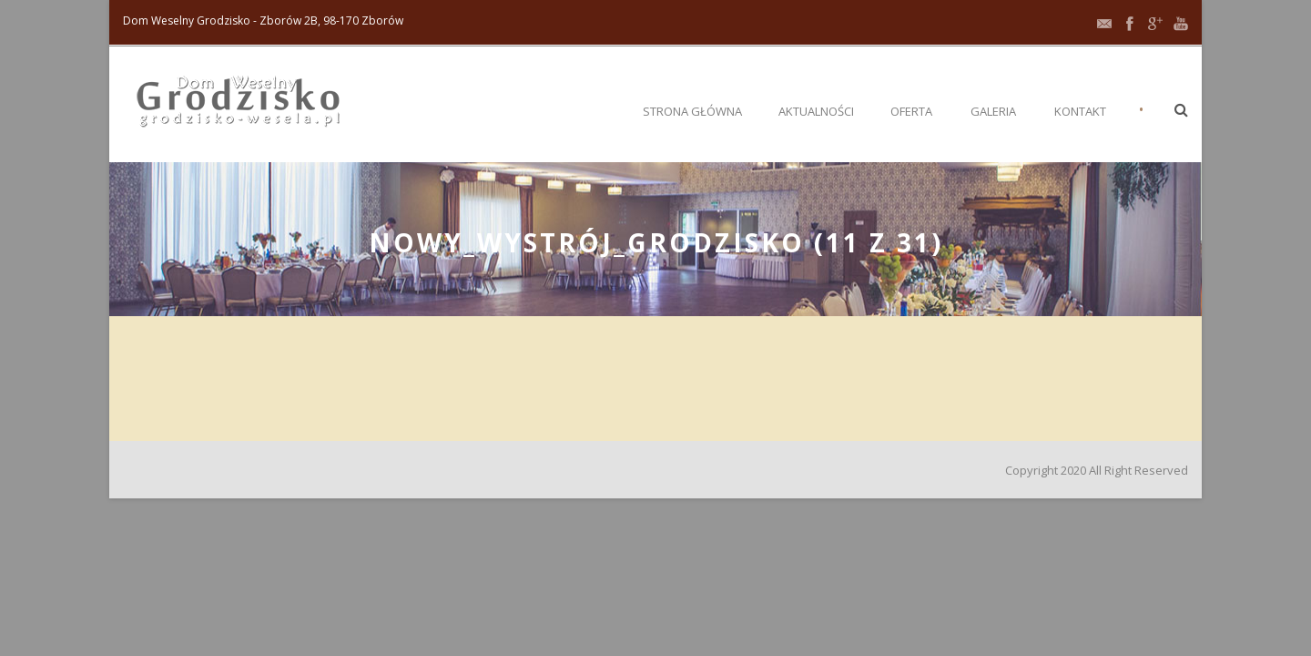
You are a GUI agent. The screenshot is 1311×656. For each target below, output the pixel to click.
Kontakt (1080, 111)
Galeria (993, 111)
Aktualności (816, 111)
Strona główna (692, 111)
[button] (1181, 109)
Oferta (911, 111)
